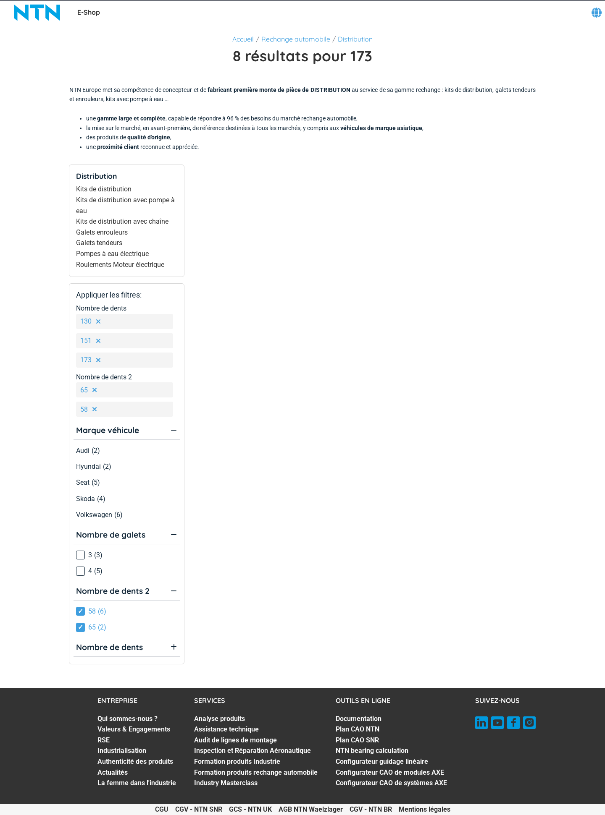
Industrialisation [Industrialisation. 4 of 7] (121, 751)
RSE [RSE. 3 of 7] (103, 740)
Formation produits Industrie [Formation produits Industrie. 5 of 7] (237, 761)
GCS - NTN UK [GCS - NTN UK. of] (250, 809)
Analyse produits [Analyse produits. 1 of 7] (219, 719)
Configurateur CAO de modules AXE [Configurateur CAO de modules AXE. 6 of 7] (390, 772)
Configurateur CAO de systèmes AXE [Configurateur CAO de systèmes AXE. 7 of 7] (391, 783)
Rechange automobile (295, 39)
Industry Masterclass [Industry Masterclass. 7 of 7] (226, 783)
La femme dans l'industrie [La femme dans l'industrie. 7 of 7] (136, 783)
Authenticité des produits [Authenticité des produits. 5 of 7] (135, 761)
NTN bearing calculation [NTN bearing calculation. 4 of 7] (372, 751)
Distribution (355, 39)
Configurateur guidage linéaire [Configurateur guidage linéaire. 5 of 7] (382, 761)
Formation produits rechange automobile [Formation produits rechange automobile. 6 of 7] (256, 772)
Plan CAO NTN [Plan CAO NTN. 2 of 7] (357, 729)
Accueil (243, 39)
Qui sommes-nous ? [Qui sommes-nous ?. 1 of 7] (127, 719)
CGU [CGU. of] (161, 809)
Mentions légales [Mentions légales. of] (424, 809)
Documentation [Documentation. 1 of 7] (358, 719)
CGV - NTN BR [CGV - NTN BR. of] (371, 809)
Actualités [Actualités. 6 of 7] (112, 772)
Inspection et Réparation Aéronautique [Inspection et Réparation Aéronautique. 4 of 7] (252, 751)
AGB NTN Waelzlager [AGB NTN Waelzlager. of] (311, 809)
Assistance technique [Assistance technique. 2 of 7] (226, 729)
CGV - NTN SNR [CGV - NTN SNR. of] (198, 809)
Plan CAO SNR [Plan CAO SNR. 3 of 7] (357, 740)
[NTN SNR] (37, 12)
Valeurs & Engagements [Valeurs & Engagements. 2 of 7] (133, 729)
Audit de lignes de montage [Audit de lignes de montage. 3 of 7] (235, 740)
